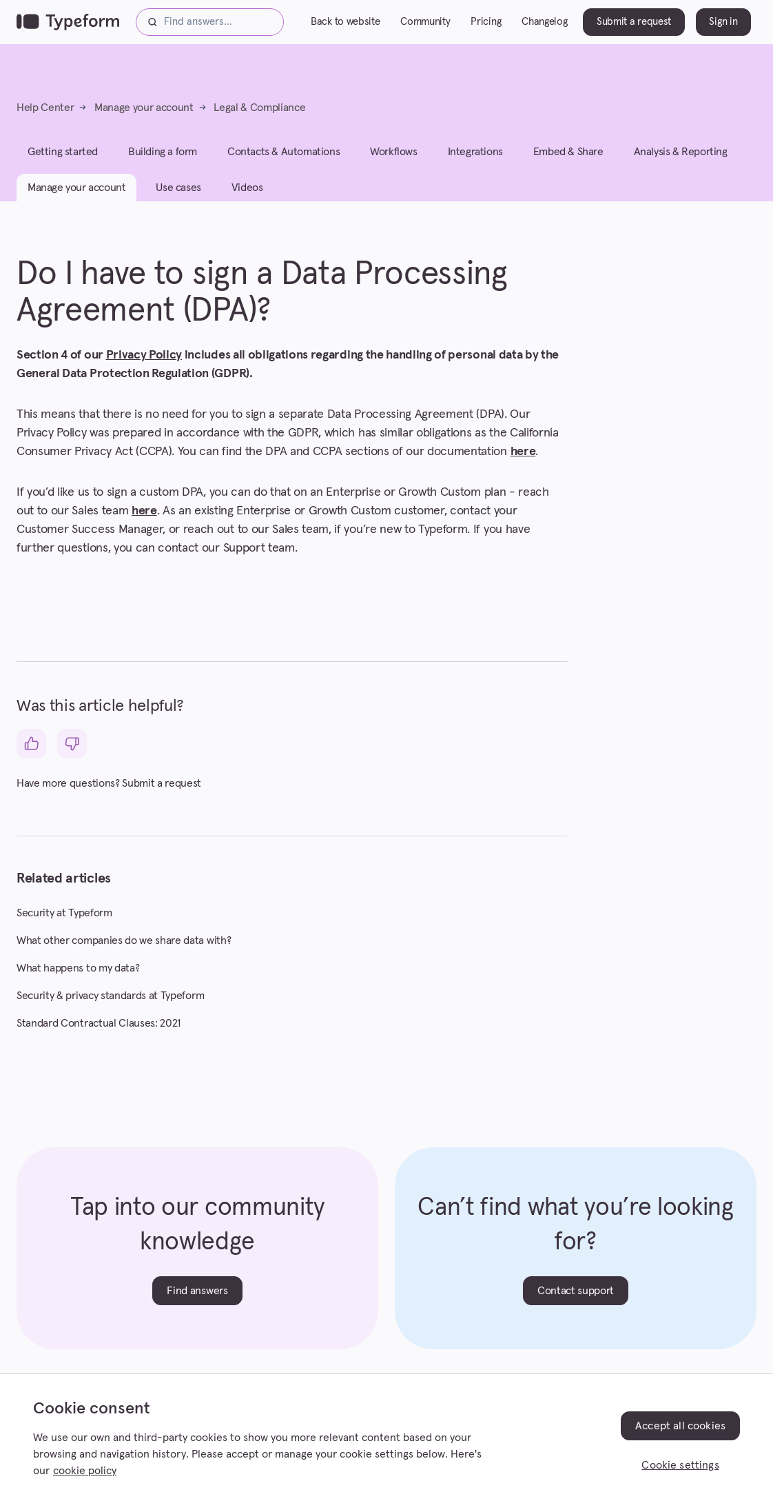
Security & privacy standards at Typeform (110, 995)
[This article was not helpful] (72, 743)
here (523, 451)
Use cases (178, 187)
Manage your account (144, 107)
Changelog (544, 22)
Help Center (45, 107)
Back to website (345, 22)
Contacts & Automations (283, 151)
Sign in (723, 22)
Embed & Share (568, 151)
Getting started (63, 151)
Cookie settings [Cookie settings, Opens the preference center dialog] (680, 1465)
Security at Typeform (64, 912)
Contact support (575, 1290)
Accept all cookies (680, 1425)
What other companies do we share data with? (124, 940)
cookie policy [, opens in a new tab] (84, 1470)
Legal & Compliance (259, 107)
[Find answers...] (210, 22)
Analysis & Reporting (681, 151)
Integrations (475, 151)
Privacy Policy (144, 355)
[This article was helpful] (31, 743)
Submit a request (634, 22)
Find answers (197, 1290)
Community (425, 22)
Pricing (486, 22)
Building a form (162, 151)
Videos (247, 187)
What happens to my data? (78, 968)
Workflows (393, 151)
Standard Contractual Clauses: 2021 (99, 1023)
